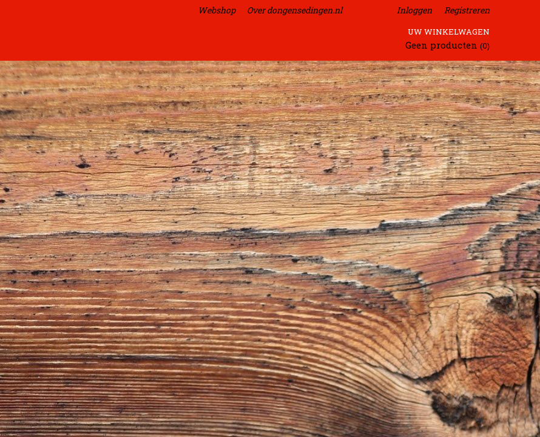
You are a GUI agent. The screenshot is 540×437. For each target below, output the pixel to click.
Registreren (467, 10)
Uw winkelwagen (449, 31)
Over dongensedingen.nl (294, 10)
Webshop (216, 10)
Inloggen (414, 10)
